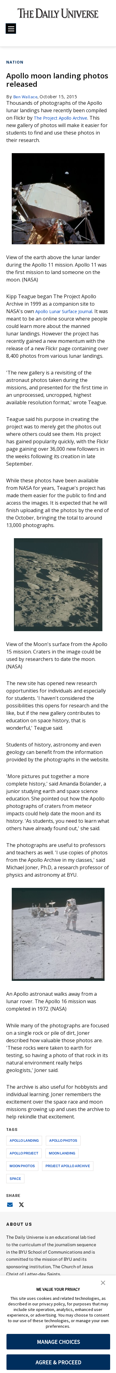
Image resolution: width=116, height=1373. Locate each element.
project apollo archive (67, 1166)
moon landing (62, 1153)
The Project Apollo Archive (64, 117)
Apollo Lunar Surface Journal (68, 311)
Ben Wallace (27, 96)
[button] (103, 1282)
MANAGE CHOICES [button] (58, 1341)
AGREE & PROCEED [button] (58, 1362)
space (15, 1178)
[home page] (58, 15)
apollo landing (24, 1140)
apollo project (24, 1153)
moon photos (22, 1166)
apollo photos (63, 1140)
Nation (15, 62)
